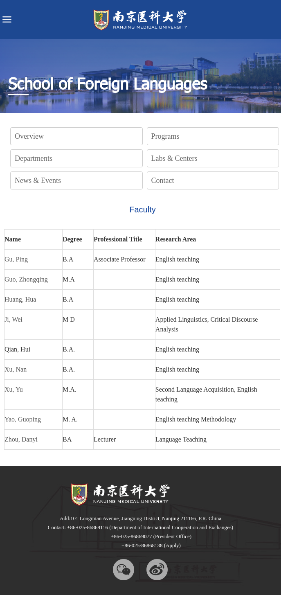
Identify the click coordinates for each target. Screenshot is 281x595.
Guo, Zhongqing (26, 279)
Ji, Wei (13, 319)
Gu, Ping (16, 259)
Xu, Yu (13, 389)
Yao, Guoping (22, 419)
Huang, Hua (20, 299)
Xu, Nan (15, 369)
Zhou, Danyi (21, 439)
